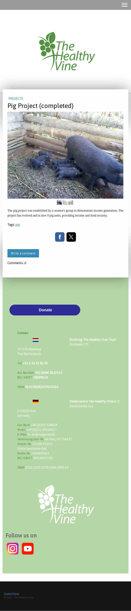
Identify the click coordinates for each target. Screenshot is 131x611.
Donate (45, 310)
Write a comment (23, 253)
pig (17, 224)
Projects (15, 98)
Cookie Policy (11, 593)
